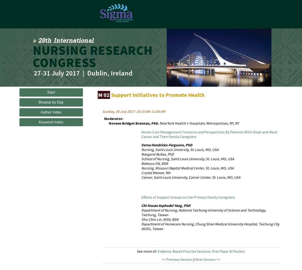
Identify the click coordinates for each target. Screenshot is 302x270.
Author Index (51, 112)
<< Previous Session (177, 259)
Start (51, 92)
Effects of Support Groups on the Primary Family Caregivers (188, 197)
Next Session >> (207, 259)
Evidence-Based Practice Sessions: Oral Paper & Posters (201, 251)
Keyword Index (51, 122)
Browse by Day (51, 102)
